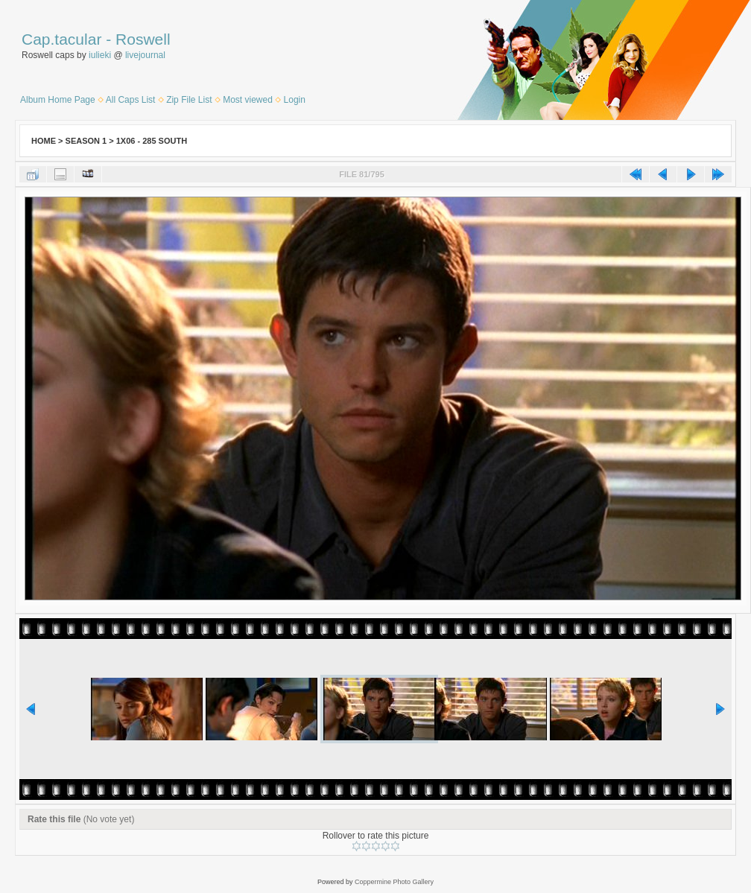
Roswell (143, 39)
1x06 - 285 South (151, 140)
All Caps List (131, 100)
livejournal (145, 55)
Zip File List (189, 100)
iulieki (100, 55)
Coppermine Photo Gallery (394, 882)
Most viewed (248, 100)
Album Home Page (57, 100)
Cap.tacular (61, 39)
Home (43, 140)
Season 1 (86, 140)
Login (294, 100)
